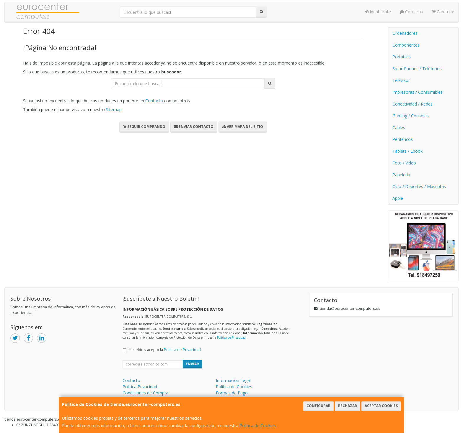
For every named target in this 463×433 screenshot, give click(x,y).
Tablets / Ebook (407, 151)
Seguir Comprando (144, 126)
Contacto (411, 11)
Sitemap (114, 109)
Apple (397, 198)
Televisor (401, 80)
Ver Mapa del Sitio (242, 126)
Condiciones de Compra (145, 393)
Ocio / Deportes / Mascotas (419, 186)
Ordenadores (405, 33)
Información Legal (233, 380)
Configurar (318, 405)
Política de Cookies (257, 425)
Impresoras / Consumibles (417, 92)
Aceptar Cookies (381, 405)
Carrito (443, 11)
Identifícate (378, 11)
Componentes (406, 45)
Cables (398, 127)
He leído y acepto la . (165, 349)
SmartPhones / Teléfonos (417, 68)
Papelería (401, 174)
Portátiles (401, 57)
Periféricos (402, 139)
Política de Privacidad (231, 337)
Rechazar (347, 405)
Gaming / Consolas (410, 115)
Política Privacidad (140, 386)
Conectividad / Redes (412, 104)
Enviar (192, 363)
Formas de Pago (232, 393)
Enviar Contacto (193, 126)
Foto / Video (404, 163)
